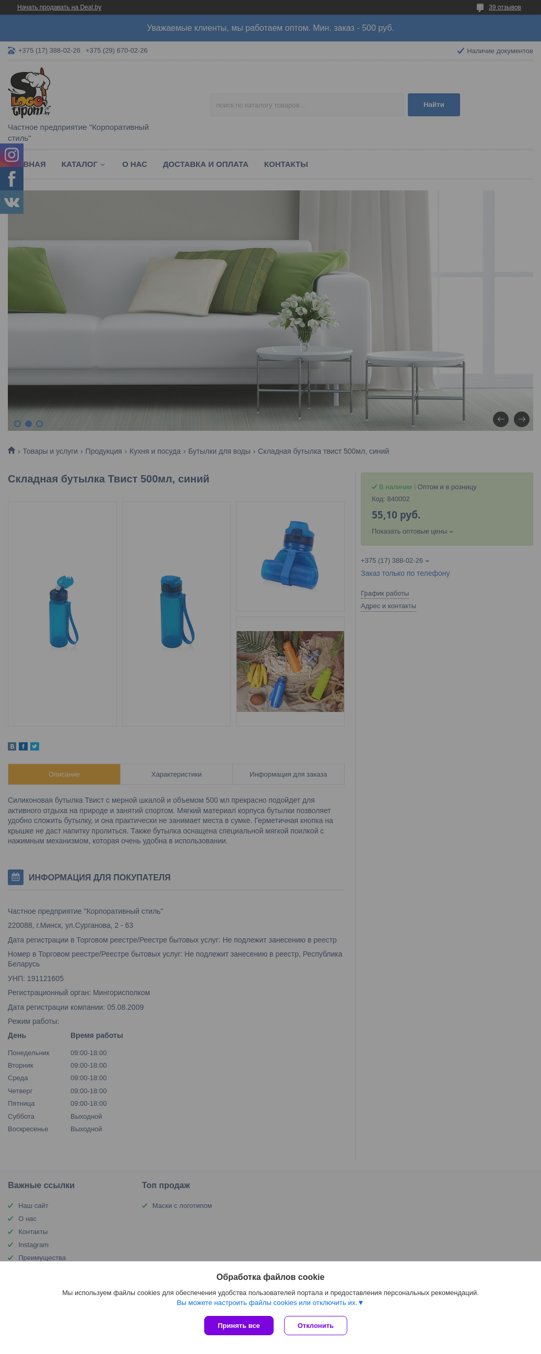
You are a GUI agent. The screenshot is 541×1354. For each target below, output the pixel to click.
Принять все (239, 1325)
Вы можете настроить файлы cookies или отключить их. (267, 1303)
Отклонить (316, 1325)
